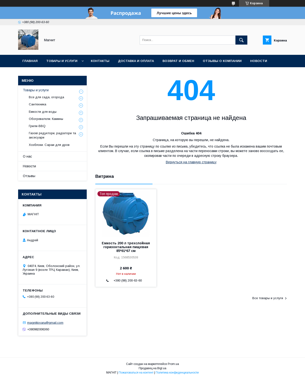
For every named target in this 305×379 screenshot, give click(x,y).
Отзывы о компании (222, 61)
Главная (30, 61)
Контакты (100, 61)
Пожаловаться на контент (136, 372)
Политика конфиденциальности (177, 372)
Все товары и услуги (267, 298)
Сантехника (37, 104)
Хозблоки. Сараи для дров (49, 145)
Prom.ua (173, 364)
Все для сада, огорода (46, 97)
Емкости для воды (42, 111)
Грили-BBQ (37, 126)
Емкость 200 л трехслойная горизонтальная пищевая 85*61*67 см (126, 247)
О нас (27, 156)
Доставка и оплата (136, 61)
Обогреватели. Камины (46, 119)
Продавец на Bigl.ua (152, 368)
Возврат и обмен (178, 61)
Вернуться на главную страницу (191, 162)
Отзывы (29, 176)
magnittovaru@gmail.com (45, 322)
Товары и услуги (61, 61)
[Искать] (241, 40)
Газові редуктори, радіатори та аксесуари (52, 135)
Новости (258, 61)
